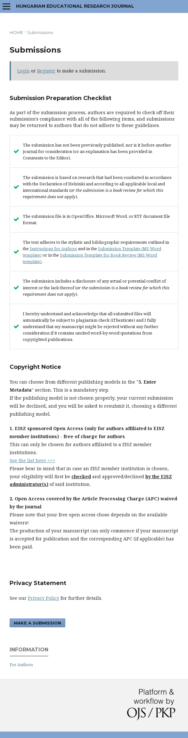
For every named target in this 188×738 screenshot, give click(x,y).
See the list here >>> (32, 460)
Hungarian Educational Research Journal (75, 6)
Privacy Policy (43, 598)
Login (23, 71)
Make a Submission (37, 622)
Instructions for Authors (53, 248)
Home (16, 32)
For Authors (21, 664)
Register (46, 71)
